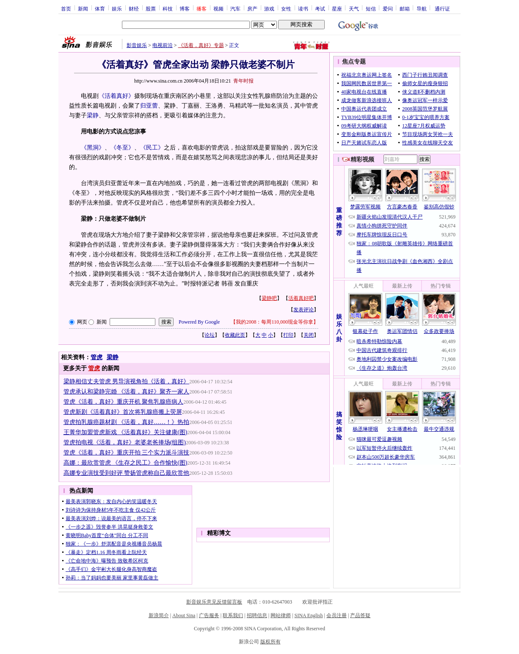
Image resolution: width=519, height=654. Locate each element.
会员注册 (336, 615)
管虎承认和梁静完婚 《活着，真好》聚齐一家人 (126, 391)
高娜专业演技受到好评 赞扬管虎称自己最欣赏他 (126, 473)
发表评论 (303, 310)
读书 (303, 8)
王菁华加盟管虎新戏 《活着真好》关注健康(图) (125, 432)
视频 (218, 8)
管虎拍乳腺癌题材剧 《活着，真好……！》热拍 (126, 422)
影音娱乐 (137, 45)
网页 (82, 322)
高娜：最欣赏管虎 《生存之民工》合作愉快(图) (125, 463)
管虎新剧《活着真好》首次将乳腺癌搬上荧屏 (122, 412)
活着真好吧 (301, 298)
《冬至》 (122, 147)
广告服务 (209, 615)
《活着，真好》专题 (201, 45)
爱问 (388, 8)
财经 (134, 8)
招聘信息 (257, 615)
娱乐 (117, 8)
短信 (371, 8)
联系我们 (233, 615)
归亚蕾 (149, 106)
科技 (168, 8)
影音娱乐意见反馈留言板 (214, 602)
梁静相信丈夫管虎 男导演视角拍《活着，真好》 (126, 381)
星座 (337, 8)
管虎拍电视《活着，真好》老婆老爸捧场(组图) (124, 442)
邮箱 (405, 8)
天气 (354, 8)
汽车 (235, 8)
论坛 (209, 335)
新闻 (83, 8)
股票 (151, 8)
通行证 (442, 8)
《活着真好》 (116, 96)
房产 (252, 8)
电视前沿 (162, 45)
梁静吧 (269, 298)
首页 (66, 8)
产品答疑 (360, 615)
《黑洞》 (93, 147)
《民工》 (152, 147)
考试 (320, 8)
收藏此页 (235, 335)
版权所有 (270, 642)
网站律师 (281, 615)
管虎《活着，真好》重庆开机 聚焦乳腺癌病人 (123, 402)
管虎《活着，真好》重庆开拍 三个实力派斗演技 (126, 452)
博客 (184, 8)
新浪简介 (159, 615)
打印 (288, 335)
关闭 (309, 335)
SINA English (308, 615)
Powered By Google (199, 322)
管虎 (96, 357)
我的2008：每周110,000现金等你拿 (274, 322)
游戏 (269, 8)
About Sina (183, 615)
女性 (286, 8)
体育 (100, 8)
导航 (422, 8)
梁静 (93, 115)
